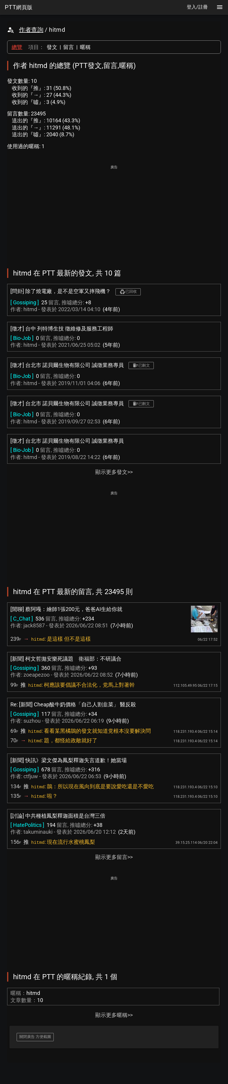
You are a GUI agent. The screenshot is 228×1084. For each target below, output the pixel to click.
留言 (68, 47)
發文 (52, 47)
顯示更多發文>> (114, 472)
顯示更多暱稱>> (114, 1015)
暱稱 (85, 47)
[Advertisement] (114, 212)
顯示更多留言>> (114, 857)
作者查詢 (31, 29)
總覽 (17, 47)
